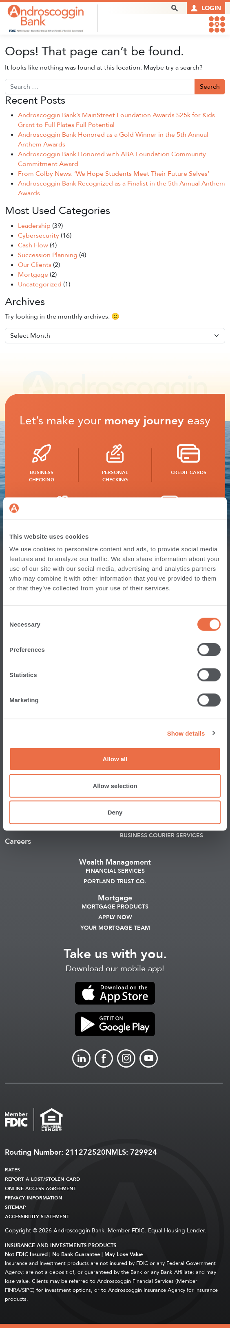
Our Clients (34, 264)
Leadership (34, 225)
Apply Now (115, 917)
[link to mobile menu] (217, 24)
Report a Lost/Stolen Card (42, 1179)
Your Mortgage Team (115, 928)
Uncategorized (40, 284)
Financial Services (115, 871)
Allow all (115, 759)
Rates (12, 1169)
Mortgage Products (115, 907)
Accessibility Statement (37, 1216)
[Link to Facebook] (104, 1058)
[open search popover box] (174, 8)
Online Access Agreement (40, 1188)
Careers (18, 842)
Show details (186, 733)
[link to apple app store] (115, 993)
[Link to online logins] (206, 8)
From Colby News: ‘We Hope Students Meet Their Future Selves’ (113, 173)
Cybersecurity (38, 235)
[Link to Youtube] (148, 1058)
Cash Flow (33, 245)
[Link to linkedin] (81, 1058)
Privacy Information (33, 1198)
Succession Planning (47, 255)
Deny (115, 812)
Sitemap (15, 1207)
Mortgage (33, 274)
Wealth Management (115, 862)
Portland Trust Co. (115, 881)
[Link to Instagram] (126, 1058)
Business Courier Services (161, 835)
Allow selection (115, 785)
